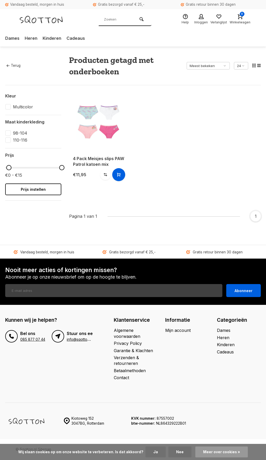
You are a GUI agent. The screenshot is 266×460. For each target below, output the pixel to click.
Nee (180, 452)
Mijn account (178, 330)
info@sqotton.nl (80, 339)
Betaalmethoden (130, 370)
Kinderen (52, 38)
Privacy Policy (128, 343)
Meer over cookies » (221, 452)
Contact (121, 377)
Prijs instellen (33, 189)
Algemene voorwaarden (127, 333)
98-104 (20, 133)
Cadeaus (75, 38)
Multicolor (23, 106)
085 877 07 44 (32, 339)
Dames (12, 38)
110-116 (20, 140)
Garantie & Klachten (133, 350)
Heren (31, 38)
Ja (155, 452)
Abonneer (243, 290)
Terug (13, 65)
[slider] (8, 167)
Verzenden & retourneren (126, 360)
